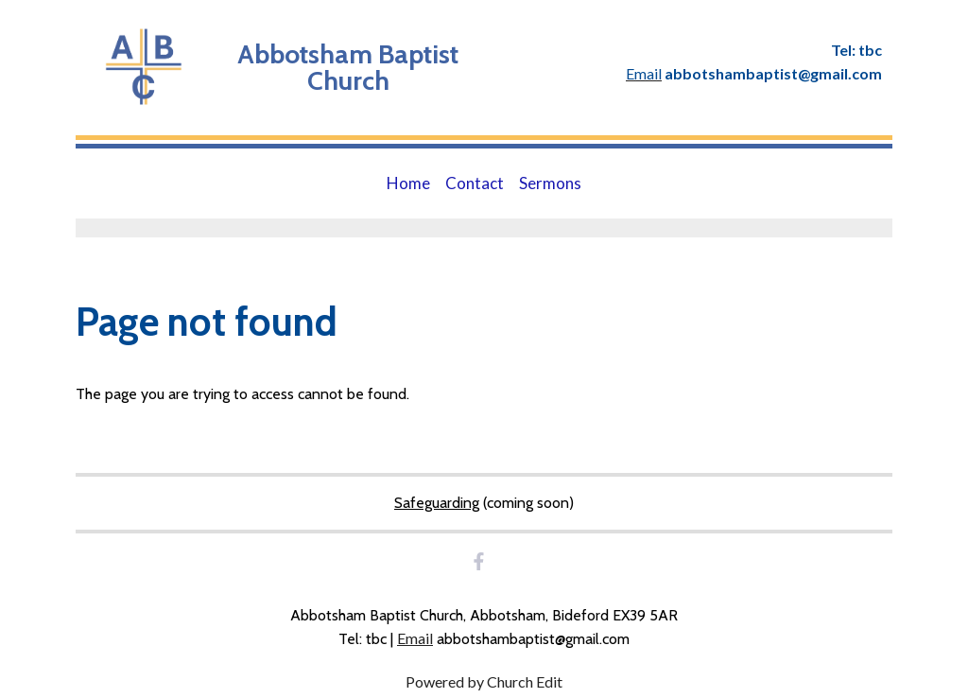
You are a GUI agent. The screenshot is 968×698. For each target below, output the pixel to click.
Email (415, 638)
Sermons (550, 183)
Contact (474, 183)
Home (408, 183)
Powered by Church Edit (484, 681)
